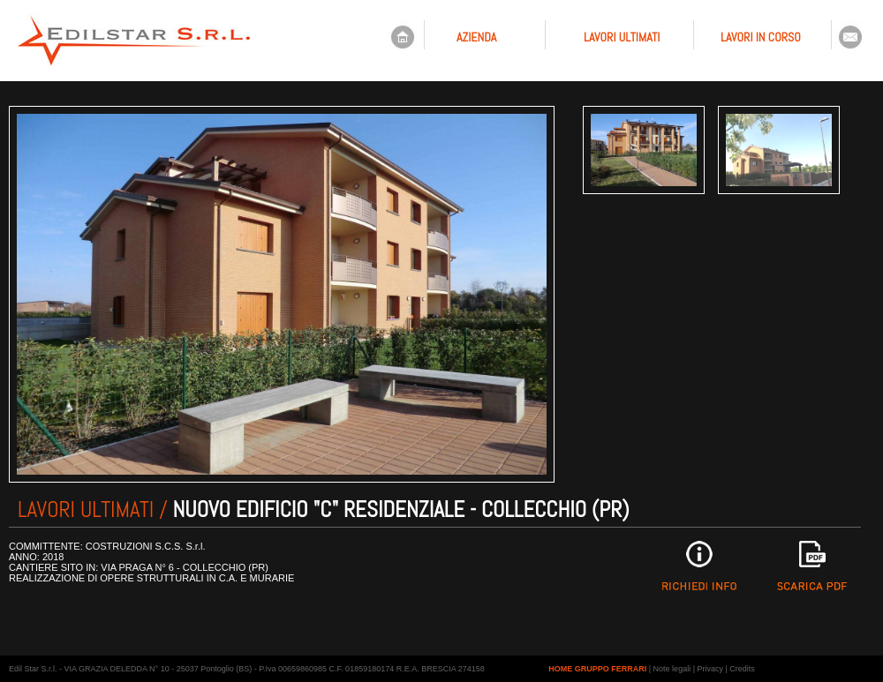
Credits (742, 668)
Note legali (672, 668)
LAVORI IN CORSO (761, 37)
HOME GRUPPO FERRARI (597, 668)
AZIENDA (476, 37)
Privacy (711, 668)
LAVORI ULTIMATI (622, 37)
